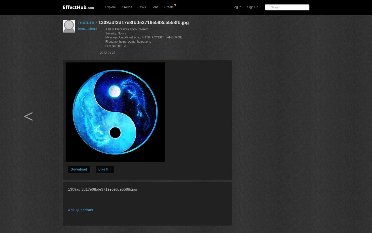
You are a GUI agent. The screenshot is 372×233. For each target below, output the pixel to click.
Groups (127, 7)
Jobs (155, 7)
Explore (110, 7)
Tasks (142, 7)
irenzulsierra (87, 28)
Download (79, 169)
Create (169, 7)
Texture (85, 22)
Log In (237, 7)
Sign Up (252, 7)
